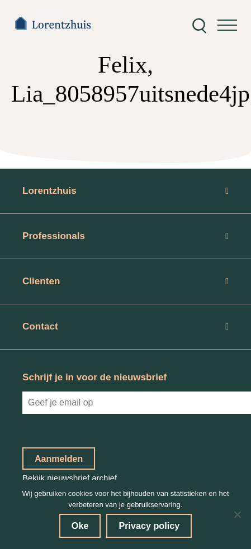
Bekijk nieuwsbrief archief (69, 478)
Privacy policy (149, 526)
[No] (237, 514)
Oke (80, 526)
